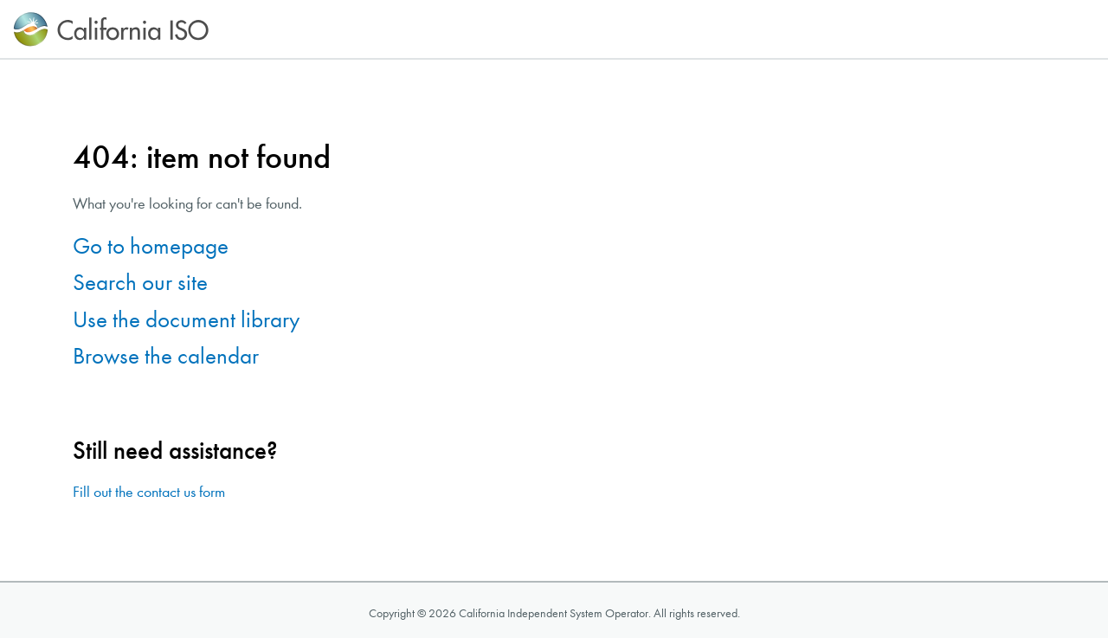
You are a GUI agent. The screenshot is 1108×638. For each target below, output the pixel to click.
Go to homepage (151, 246)
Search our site (140, 282)
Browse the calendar (166, 356)
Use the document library (186, 319)
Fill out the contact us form (149, 492)
